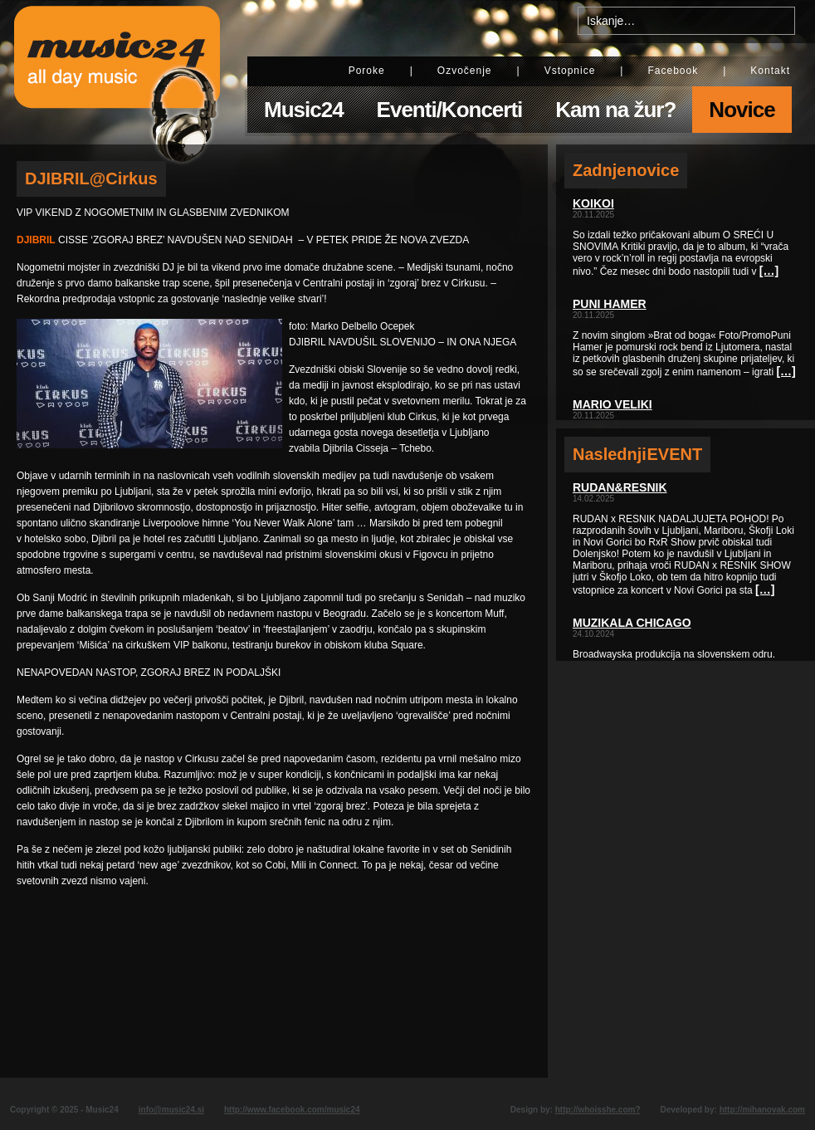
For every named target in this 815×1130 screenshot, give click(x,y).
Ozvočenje (464, 70)
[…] (768, 270)
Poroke (367, 70)
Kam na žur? (615, 109)
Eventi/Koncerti (450, 109)
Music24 (304, 109)
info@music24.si (171, 1109)
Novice (741, 109)
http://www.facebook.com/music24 (292, 1109)
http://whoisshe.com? (598, 1109)
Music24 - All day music (117, 72)
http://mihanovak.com (762, 1109)
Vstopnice (570, 70)
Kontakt (770, 70)
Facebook (672, 70)
